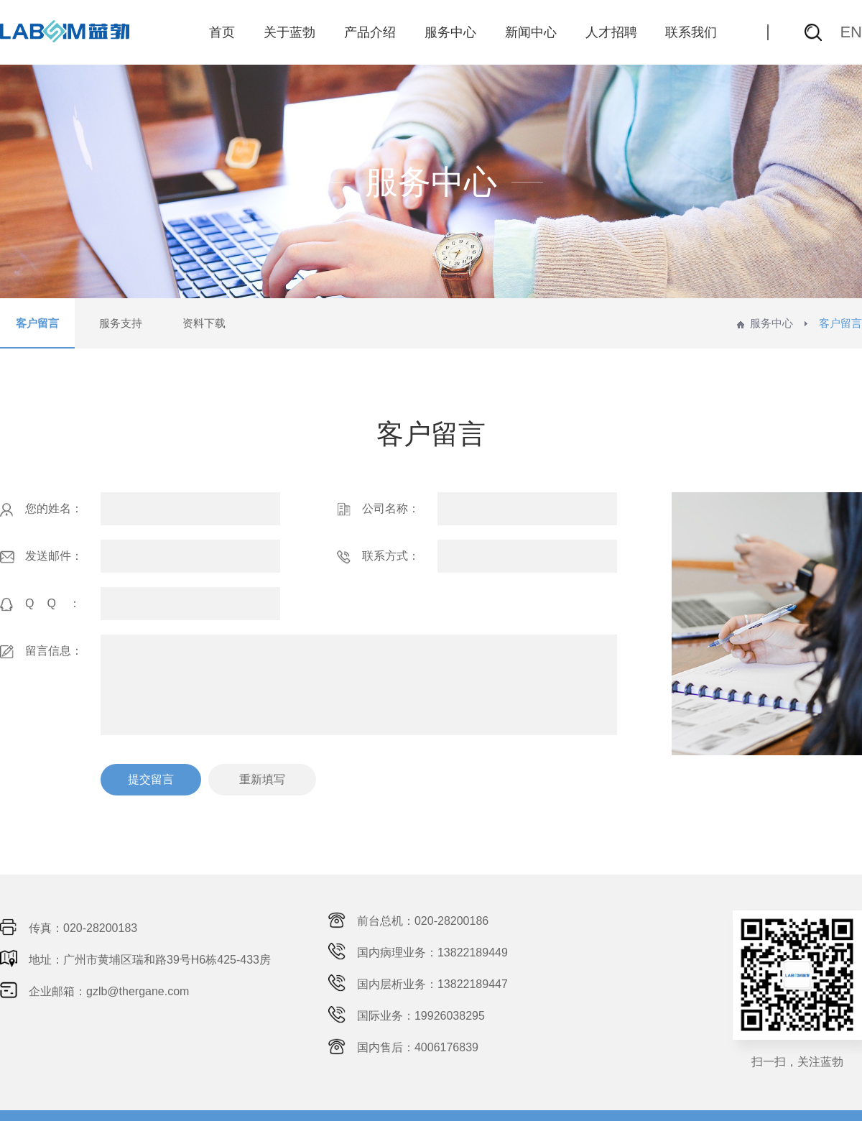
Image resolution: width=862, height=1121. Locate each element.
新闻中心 (531, 32)
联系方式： (378, 557)
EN (851, 32)
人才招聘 (611, 32)
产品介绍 (370, 32)
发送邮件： (41, 557)
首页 (222, 32)
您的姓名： (41, 509)
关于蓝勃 (289, 32)
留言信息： (41, 652)
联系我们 (691, 32)
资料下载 (204, 323)
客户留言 (37, 323)
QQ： (46, 604)
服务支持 (120, 323)
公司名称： (378, 509)
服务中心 (450, 32)
